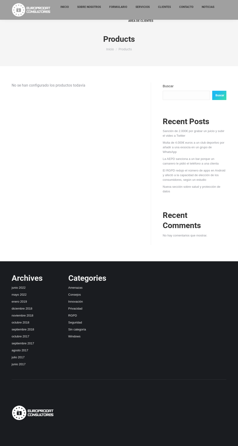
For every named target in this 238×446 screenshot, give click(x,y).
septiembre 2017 (23, 343)
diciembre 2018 (22, 308)
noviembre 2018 (22, 315)
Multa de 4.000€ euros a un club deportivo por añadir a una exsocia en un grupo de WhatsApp (193, 147)
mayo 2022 (19, 294)
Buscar (168, 86)
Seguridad (75, 322)
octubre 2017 (20, 336)
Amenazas (75, 287)
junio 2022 (19, 287)
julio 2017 (18, 357)
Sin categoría (77, 329)
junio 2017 (19, 364)
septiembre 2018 (23, 329)
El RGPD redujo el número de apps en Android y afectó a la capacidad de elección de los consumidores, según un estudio (194, 175)
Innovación (75, 301)
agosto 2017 (20, 350)
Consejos (74, 294)
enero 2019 (19, 301)
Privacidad (75, 308)
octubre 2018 (20, 322)
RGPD (72, 315)
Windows (74, 336)
